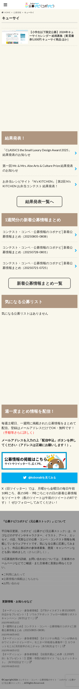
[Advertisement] (39, 86)
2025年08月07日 (39, 644)
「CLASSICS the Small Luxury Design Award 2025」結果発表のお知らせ (37, 152)
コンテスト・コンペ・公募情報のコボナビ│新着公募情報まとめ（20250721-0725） (38, 265)
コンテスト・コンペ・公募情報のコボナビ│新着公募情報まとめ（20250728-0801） (38, 249)
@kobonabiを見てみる (42, 477)
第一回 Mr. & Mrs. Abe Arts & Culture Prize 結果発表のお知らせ (38, 168)
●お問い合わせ (11, 583)
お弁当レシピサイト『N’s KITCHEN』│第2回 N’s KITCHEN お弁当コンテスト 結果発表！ (37, 183)
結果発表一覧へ (39, 201)
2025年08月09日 (39, 630)
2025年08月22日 (39, 616)
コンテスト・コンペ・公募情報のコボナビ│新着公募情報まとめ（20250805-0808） (38, 234)
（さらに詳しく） (37, 551)
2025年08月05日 (39, 660)
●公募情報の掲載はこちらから (20, 578)
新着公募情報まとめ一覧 (39, 283)
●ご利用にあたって (13, 574)
